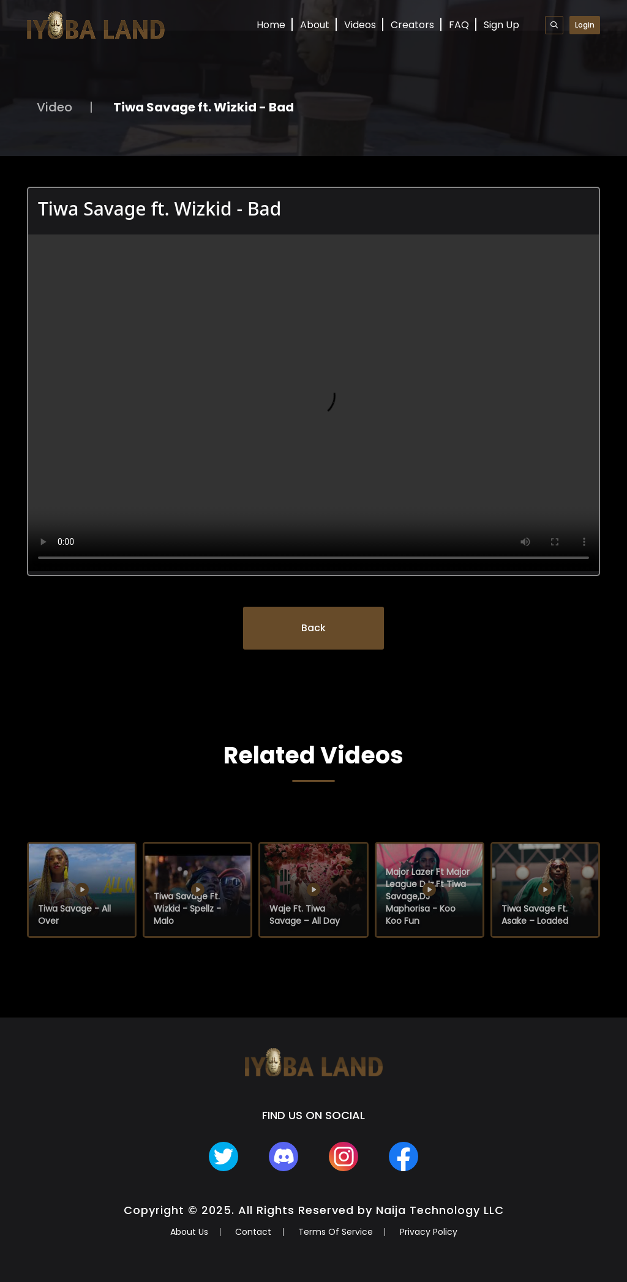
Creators (412, 25)
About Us (189, 1232)
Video (54, 107)
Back (313, 628)
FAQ (459, 25)
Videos (360, 25)
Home (271, 25)
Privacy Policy (428, 1232)
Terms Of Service (335, 1232)
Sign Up (501, 25)
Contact (253, 1232)
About (314, 25)
